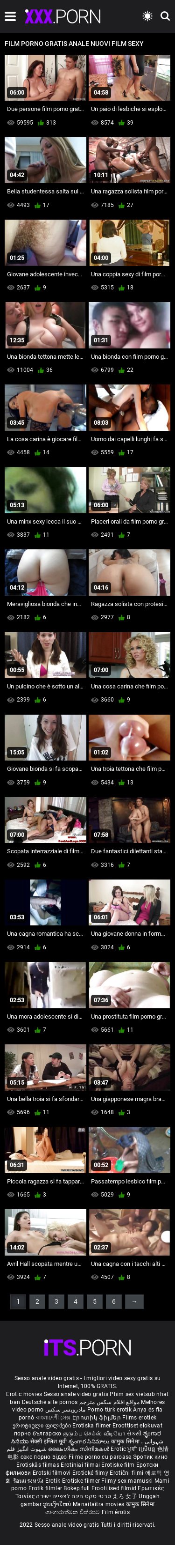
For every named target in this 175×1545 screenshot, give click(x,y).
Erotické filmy (91, 1473)
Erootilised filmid (114, 1488)
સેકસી (134, 1433)
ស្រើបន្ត (148, 1449)
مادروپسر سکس (65, 1409)
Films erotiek (139, 1417)
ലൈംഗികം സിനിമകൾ (79, 1449)
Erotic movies (24, 1394)
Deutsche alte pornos (50, 1402)
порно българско (38, 1433)
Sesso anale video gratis (76, 1394)
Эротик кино (150, 1457)
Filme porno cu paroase (100, 1457)
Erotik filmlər (46, 1488)
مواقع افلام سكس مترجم (109, 1402)
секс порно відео (44, 1457)
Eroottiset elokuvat (137, 1425)
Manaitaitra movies (99, 1504)
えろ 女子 (124, 1496)
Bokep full (76, 1488)
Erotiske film (118, 1465)
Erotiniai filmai (81, 1465)
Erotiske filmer (82, 1481)
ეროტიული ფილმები (42, 1425)
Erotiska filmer (92, 1425)
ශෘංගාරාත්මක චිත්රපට (73, 1512)
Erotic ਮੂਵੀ (125, 1449)
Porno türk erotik (109, 1409)
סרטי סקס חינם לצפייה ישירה (73, 1496)
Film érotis (116, 1512)
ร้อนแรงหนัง (29, 1481)
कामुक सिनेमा (126, 1441)
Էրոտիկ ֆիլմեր (97, 1417)
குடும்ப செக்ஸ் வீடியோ (94, 1433)
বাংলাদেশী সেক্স (53, 1417)
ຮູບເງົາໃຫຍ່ (58, 1504)
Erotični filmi (127, 1473)
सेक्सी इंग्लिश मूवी (48, 1441)
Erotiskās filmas (38, 1465)
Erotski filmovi (52, 1473)
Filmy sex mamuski (127, 1481)
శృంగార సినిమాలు (90, 1441)
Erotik (53, 1481)
